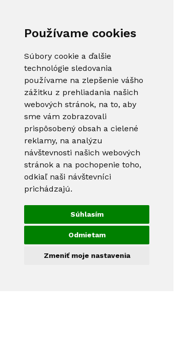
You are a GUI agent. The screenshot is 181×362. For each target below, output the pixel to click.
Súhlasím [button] (87, 214)
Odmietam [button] (87, 235)
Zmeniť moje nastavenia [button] (87, 255)
